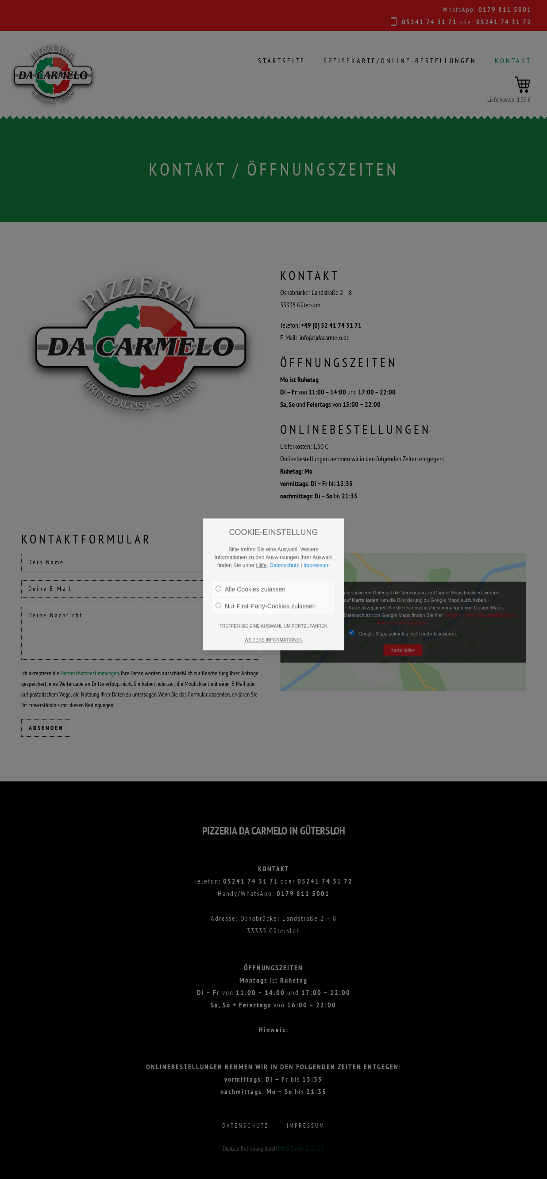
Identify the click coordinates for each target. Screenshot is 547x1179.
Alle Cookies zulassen (250, 548)
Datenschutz (284, 525)
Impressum (317, 525)
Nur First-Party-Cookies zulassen (266, 565)
